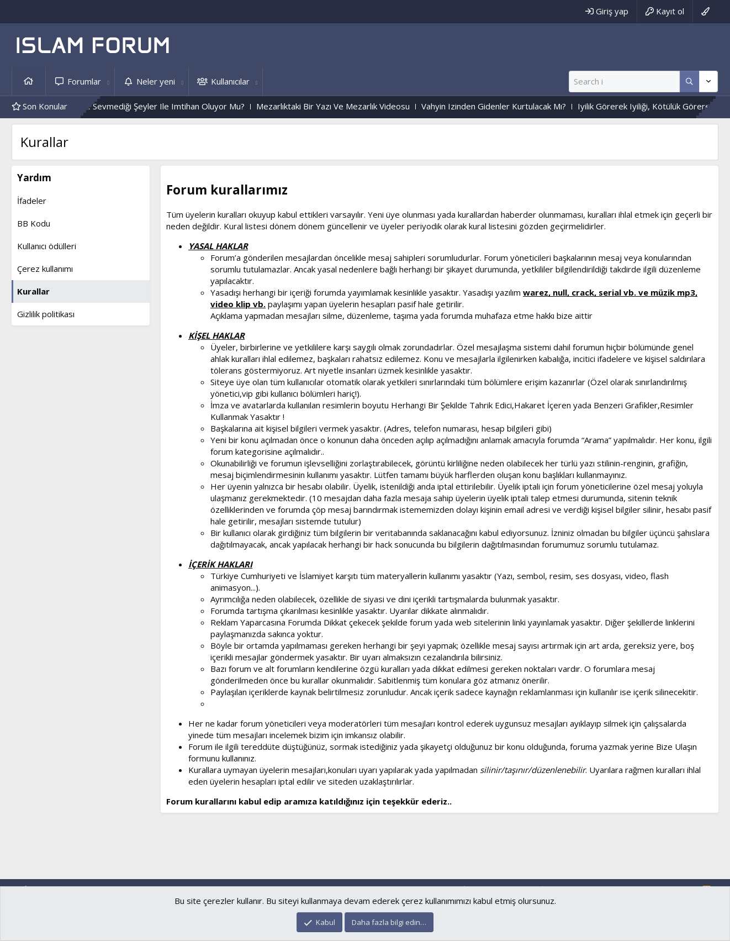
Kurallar (33, 291)
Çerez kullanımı (45, 268)
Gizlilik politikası (46, 313)
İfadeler (31, 200)
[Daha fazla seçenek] (689, 81)
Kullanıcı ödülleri (46, 245)
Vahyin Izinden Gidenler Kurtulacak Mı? (507, 106)
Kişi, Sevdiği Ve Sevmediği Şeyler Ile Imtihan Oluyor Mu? (153, 106)
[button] (108, 81)
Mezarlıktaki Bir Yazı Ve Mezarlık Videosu (346, 106)
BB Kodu (33, 223)
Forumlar (84, 81)
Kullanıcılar (230, 81)
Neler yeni (155, 81)
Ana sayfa (28, 81)
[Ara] (624, 81)
